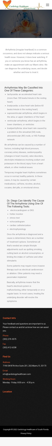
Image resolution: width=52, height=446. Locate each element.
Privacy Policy (26, 442)
